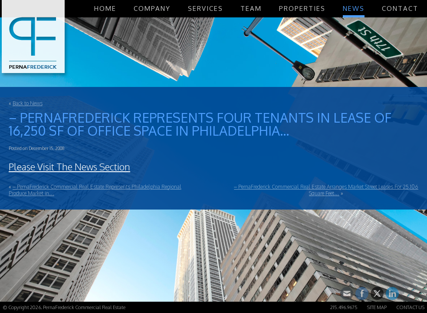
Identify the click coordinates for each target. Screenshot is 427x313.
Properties (302, 8)
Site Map (377, 307)
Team (251, 8)
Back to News (28, 103)
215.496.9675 (344, 307)
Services (205, 8)
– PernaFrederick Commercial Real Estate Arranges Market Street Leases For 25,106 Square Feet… (326, 189)
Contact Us (410, 307)
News (354, 8)
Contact (400, 8)
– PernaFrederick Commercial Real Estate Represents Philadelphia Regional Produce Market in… (95, 189)
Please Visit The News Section (69, 167)
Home (105, 8)
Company (152, 8)
